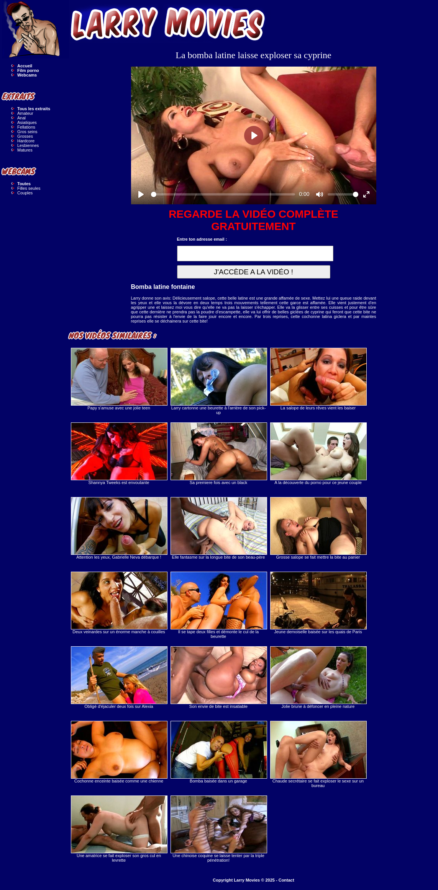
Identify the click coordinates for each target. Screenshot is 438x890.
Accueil (24, 66)
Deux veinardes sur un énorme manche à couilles (119, 603)
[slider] (223, 194)
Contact (286, 880)
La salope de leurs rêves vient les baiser (318, 379)
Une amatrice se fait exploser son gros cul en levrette (119, 828)
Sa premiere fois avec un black (218, 453)
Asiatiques (27, 122)
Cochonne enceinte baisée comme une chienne (119, 752)
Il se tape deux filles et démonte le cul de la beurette (218, 605)
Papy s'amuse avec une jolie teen (119, 379)
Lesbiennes (28, 145)
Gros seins (27, 131)
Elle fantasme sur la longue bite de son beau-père (218, 528)
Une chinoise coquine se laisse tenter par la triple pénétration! (218, 828)
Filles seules (29, 188)
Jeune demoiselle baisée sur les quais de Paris (318, 603)
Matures (25, 150)
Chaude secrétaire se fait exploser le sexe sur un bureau (318, 754)
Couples (25, 193)
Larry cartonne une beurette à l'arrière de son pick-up (218, 381)
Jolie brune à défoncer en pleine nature (318, 677)
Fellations (26, 127)
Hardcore (25, 141)
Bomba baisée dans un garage (218, 752)
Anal (21, 118)
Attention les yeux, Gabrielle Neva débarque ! (119, 528)
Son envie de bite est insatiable (218, 677)
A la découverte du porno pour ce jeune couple (318, 453)
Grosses (25, 136)
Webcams (27, 75)
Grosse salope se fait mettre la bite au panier (318, 528)
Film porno (28, 70)
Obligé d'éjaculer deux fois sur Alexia (119, 677)
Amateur (25, 113)
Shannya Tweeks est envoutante (119, 453)
